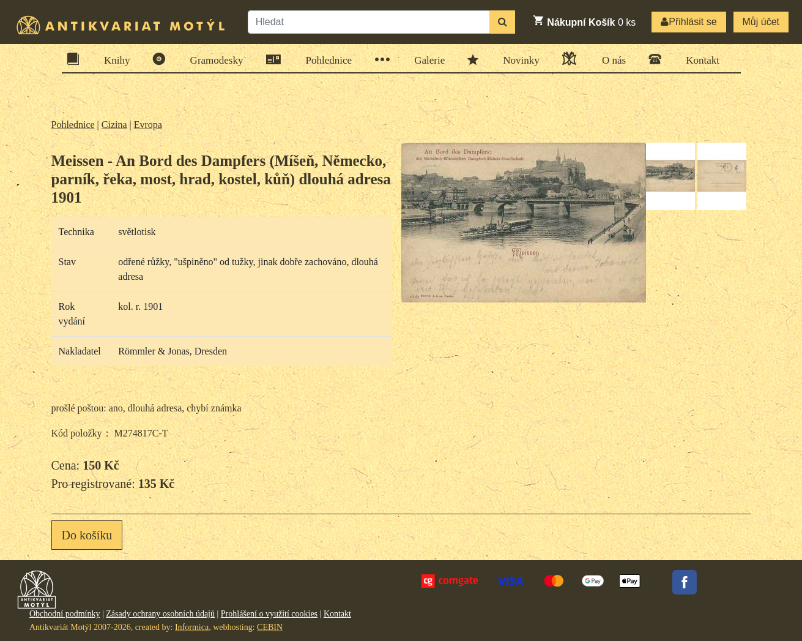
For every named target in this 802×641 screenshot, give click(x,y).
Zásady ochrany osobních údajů (160, 613)
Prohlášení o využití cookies (269, 613)
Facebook (684, 582)
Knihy (113, 59)
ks (584, 21)
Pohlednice (325, 60)
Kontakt (698, 59)
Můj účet (761, 22)
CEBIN (270, 627)
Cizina (114, 124)
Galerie (425, 60)
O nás (610, 58)
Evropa (148, 124)
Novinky (517, 59)
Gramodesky (212, 59)
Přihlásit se (688, 22)
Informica (192, 627)
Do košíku (87, 535)
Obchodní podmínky (64, 613)
